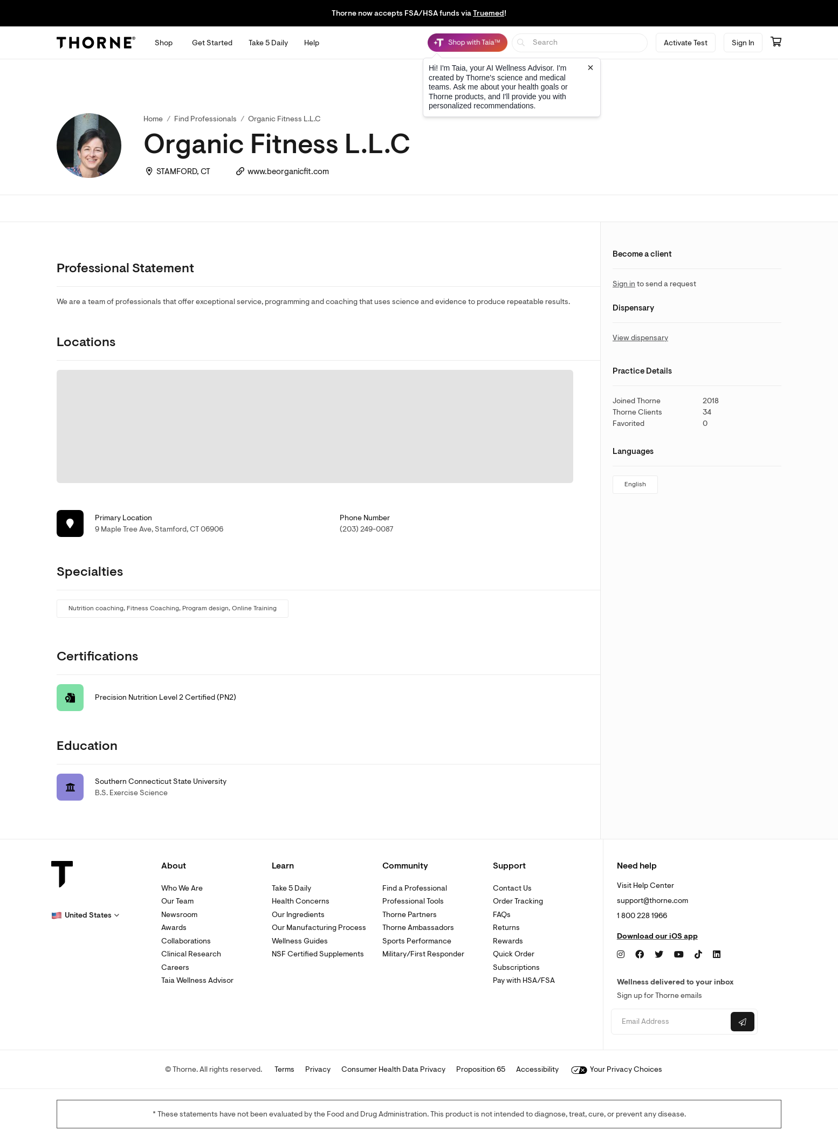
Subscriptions (516, 967)
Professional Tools (413, 901)
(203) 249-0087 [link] (367, 529)
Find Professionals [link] (205, 118)
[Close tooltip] (590, 67)
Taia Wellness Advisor (197, 980)
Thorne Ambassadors (418, 927)
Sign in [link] (624, 283)
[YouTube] (679, 954)
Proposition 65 (480, 1069)
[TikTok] (698, 954)
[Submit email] (742, 1021)
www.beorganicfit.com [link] (288, 172)
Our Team (177, 901)
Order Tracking (518, 901)
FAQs (502, 914)
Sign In (743, 42)
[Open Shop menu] (164, 43)
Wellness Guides (300, 941)
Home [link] (153, 118)
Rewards (508, 941)
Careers (175, 967)
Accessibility (537, 1069)
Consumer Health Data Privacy (393, 1069)
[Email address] (669, 1021)
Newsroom (179, 914)
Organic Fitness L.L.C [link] (284, 118)
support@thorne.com (652, 900)
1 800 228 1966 (642, 915)
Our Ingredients (298, 914)
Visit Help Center (645, 885)
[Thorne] (96, 43)
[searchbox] (580, 42)
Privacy (318, 1069)
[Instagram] (620, 954)
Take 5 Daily (291, 888)
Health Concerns (300, 901)
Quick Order (513, 954)
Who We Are (182, 888)
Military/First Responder (423, 954)
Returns (506, 927)
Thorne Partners (409, 914)
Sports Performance (416, 941)
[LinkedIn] (716, 954)
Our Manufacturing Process (319, 927)
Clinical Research (191, 954)
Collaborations (186, 941)
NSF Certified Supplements (318, 954)
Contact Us (512, 888)
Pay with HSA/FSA (524, 980)
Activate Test (686, 42)
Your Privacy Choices (616, 1069)
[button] (85, 915)
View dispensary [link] (640, 337)
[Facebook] (639, 954)
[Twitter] (659, 954)
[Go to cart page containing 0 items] (776, 43)
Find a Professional (414, 888)
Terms (284, 1069)
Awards (174, 927)
